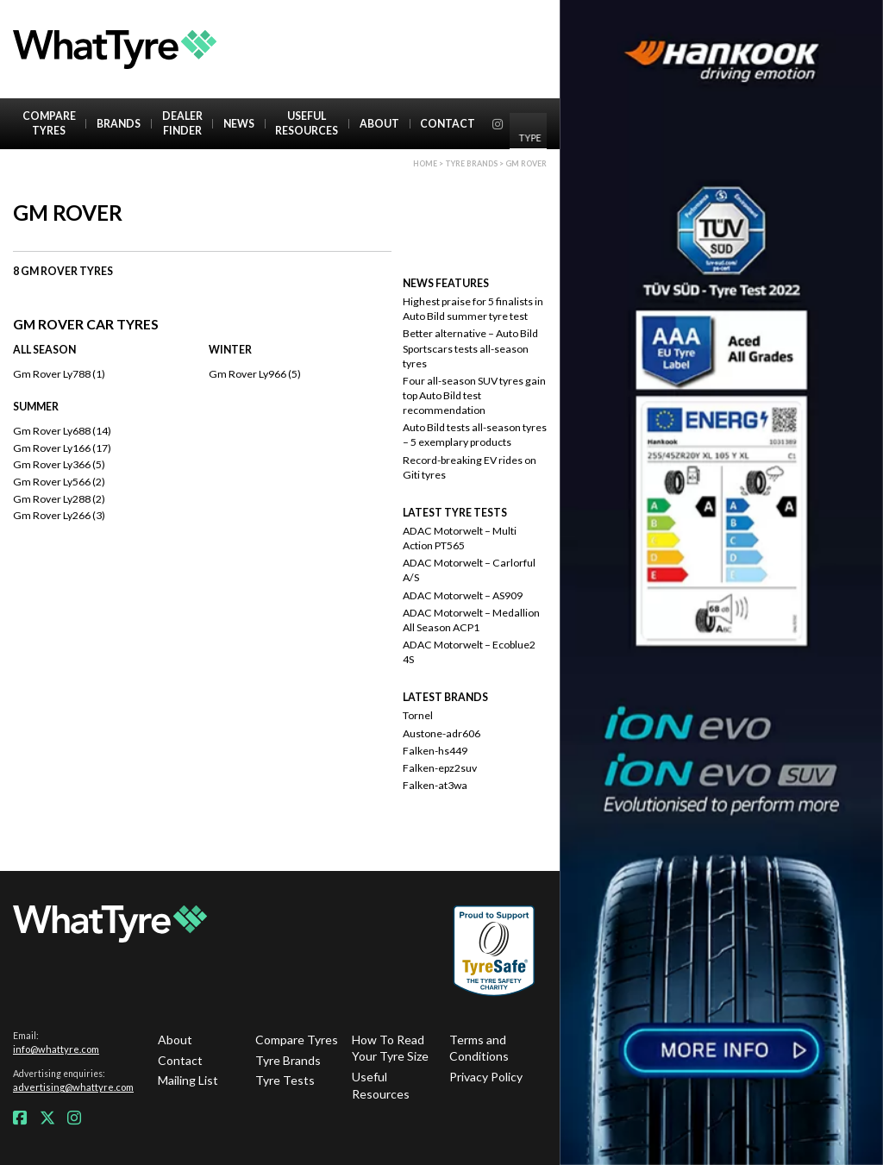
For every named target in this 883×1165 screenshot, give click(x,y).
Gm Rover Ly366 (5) (59, 464)
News (238, 123)
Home (425, 163)
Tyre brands (471, 163)
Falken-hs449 (435, 750)
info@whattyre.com (56, 1049)
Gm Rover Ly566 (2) (59, 481)
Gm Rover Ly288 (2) (59, 498)
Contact (447, 123)
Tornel (418, 715)
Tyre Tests (285, 1080)
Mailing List (188, 1080)
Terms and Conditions (479, 1048)
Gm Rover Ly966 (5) (255, 373)
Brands (119, 123)
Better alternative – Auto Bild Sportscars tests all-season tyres (470, 348)
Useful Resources (306, 123)
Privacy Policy (486, 1076)
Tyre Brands (288, 1060)
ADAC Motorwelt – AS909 (463, 595)
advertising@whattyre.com (73, 1087)
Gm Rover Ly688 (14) (62, 430)
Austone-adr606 (441, 733)
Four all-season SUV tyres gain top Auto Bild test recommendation (474, 395)
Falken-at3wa (435, 785)
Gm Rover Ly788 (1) (59, 373)
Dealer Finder (182, 123)
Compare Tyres (49, 123)
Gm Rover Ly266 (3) (59, 515)
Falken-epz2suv (440, 767)
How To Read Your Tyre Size (390, 1048)
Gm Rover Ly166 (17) (62, 448)
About (379, 123)
